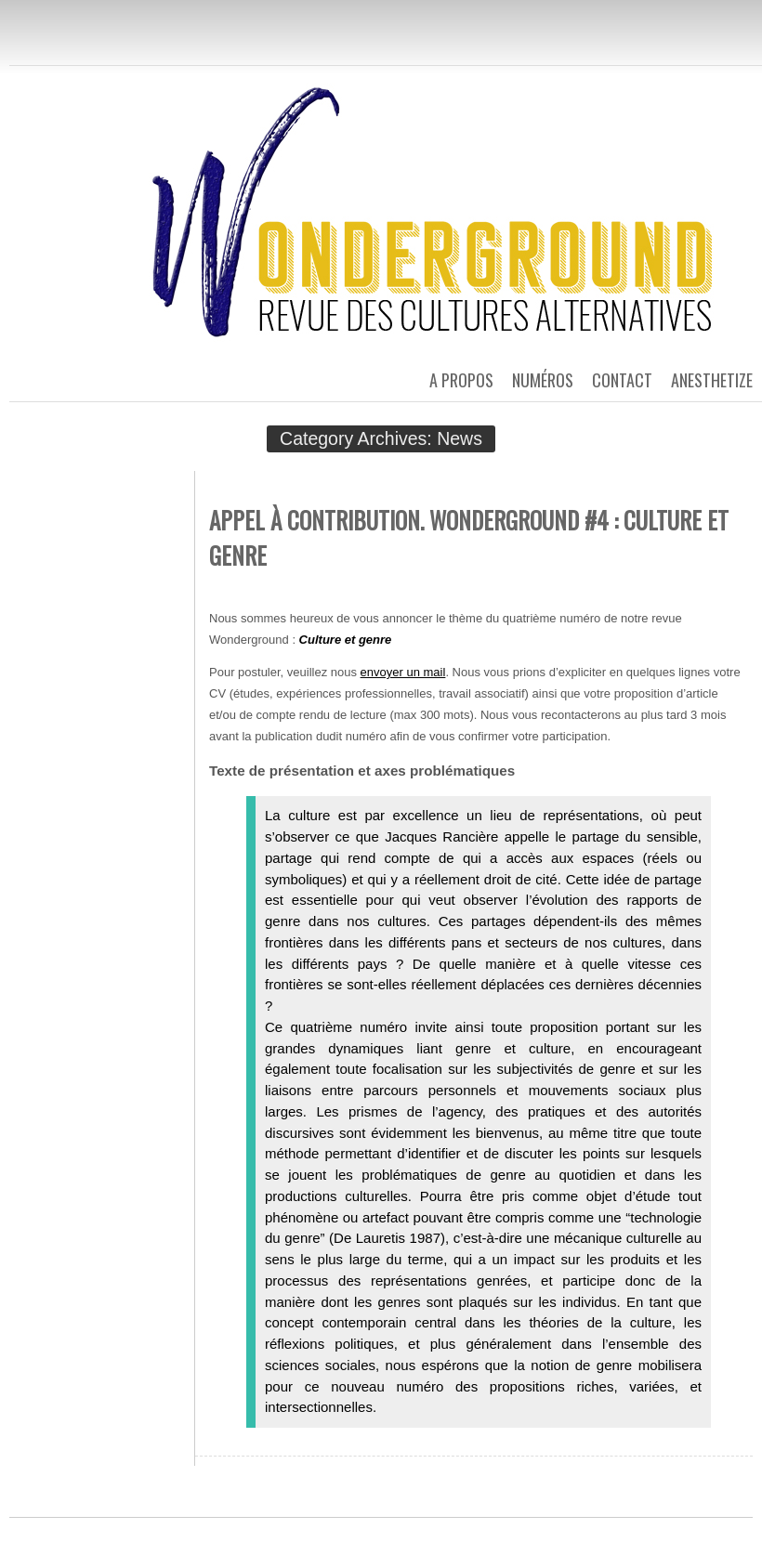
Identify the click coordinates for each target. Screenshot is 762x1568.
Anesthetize (712, 380)
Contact (622, 380)
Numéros (542, 380)
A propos (461, 380)
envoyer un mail (403, 672)
